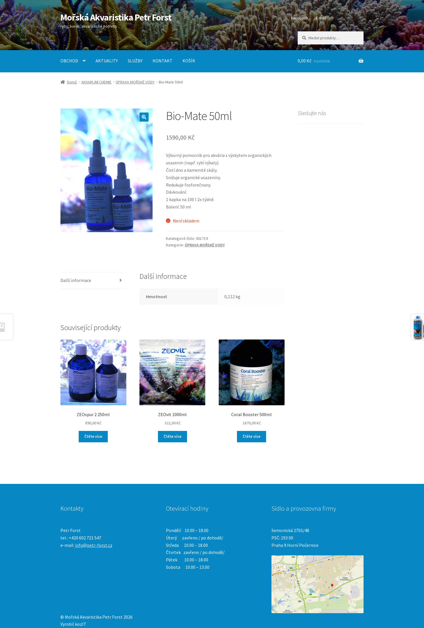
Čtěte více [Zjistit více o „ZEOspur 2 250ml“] (93, 436)
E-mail (321, 18)
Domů (72, 82)
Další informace (75, 280)
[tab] (93, 280)
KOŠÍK (188, 61)
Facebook (299, 18)
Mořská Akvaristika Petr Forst (115, 17)
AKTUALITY (107, 61)
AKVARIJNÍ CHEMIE (96, 82)
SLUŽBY (135, 61)
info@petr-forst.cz (93, 545)
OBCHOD (69, 61)
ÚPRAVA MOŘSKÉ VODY (135, 82)
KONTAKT (163, 61)
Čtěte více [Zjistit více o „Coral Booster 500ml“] (251, 436)
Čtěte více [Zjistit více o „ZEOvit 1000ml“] (172, 436)
